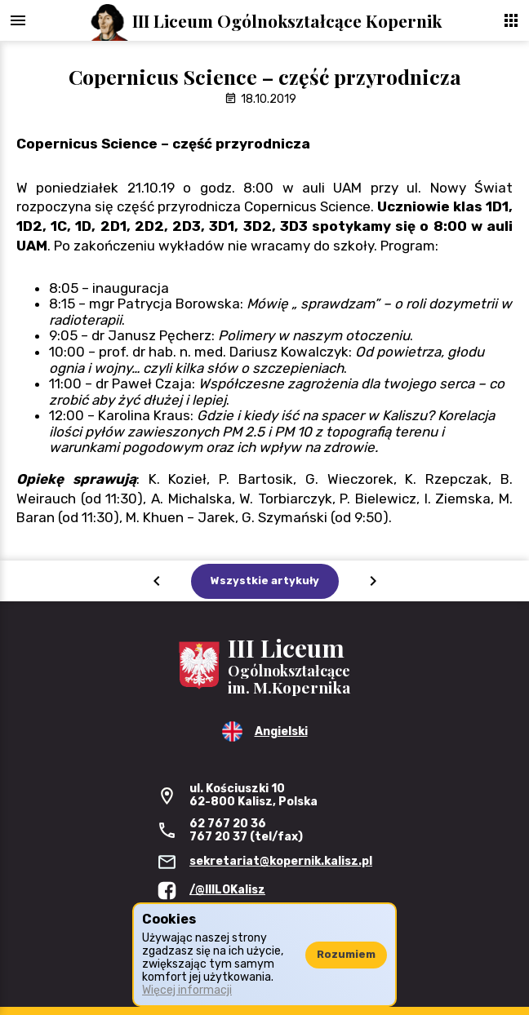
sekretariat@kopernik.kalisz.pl (280, 861)
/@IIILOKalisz (227, 890)
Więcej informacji (187, 990)
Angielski (281, 731)
